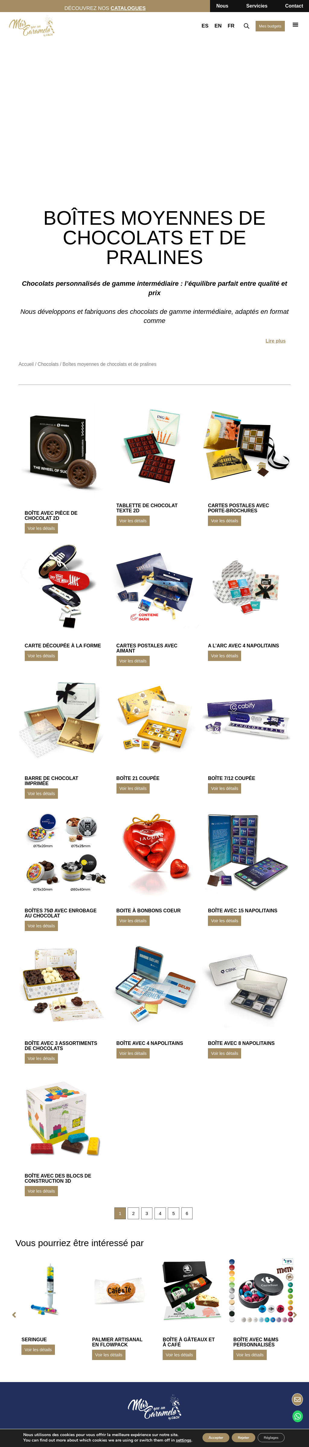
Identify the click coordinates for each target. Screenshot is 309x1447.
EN (209, 26)
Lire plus (276, 340)
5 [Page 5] (175, 1214)
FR (222, 26)
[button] (295, 24)
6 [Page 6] (190, 1214)
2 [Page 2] (131, 1214)
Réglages (269, 1433)
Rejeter (232, 1433)
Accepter (196, 1433)
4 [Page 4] (161, 1214)
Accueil (25, 364)
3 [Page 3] (146, 1214)
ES (196, 26)
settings (33, 1441)
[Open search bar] (238, 26)
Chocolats (48, 364)
